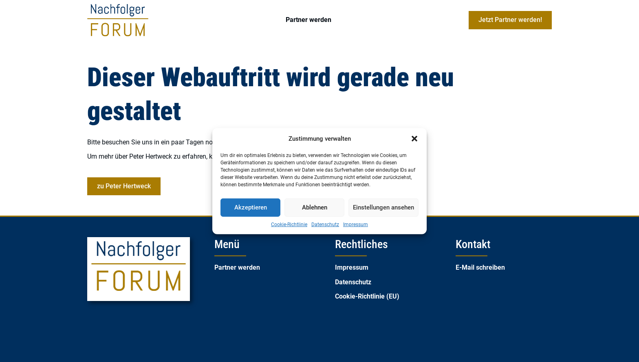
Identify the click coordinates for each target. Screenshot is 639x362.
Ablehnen (314, 207)
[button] (414, 139)
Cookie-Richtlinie (289, 224)
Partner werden (308, 20)
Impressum (355, 224)
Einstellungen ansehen (383, 207)
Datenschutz (325, 224)
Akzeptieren (250, 207)
